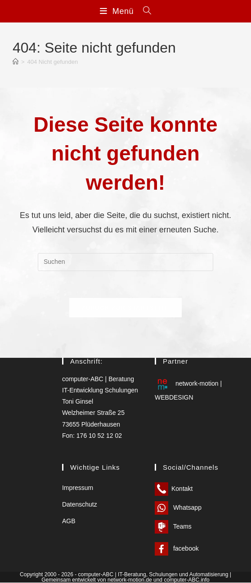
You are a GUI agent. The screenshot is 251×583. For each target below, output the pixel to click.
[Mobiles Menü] (118, 11)
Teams (173, 526)
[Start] (15, 61)
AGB (69, 521)
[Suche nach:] (144, 11)
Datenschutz (79, 504)
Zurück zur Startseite (125, 307)
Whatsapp (178, 508)
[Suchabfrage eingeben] (125, 262)
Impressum (77, 488)
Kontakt (174, 489)
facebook (177, 548)
